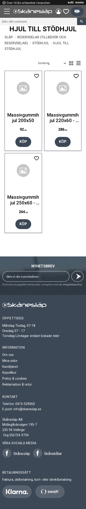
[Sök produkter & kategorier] (38, 21)
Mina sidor (10, 361)
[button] (7, 12)
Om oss (8, 355)
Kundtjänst (10, 366)
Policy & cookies (14, 378)
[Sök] (81, 21)
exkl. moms (76, 2)
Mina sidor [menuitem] (58, 11)
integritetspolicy (72, 284)
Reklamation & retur (17, 384)
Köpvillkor (9, 372)
